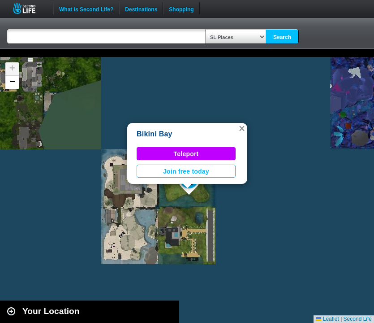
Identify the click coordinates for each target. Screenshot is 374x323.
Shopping (181, 8)
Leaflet (327, 319)
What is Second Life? (86, 8)
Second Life (29, 8)
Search (282, 37)
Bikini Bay (154, 134)
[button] (241, 128)
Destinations (141, 8)
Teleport (186, 153)
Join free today (186, 171)
